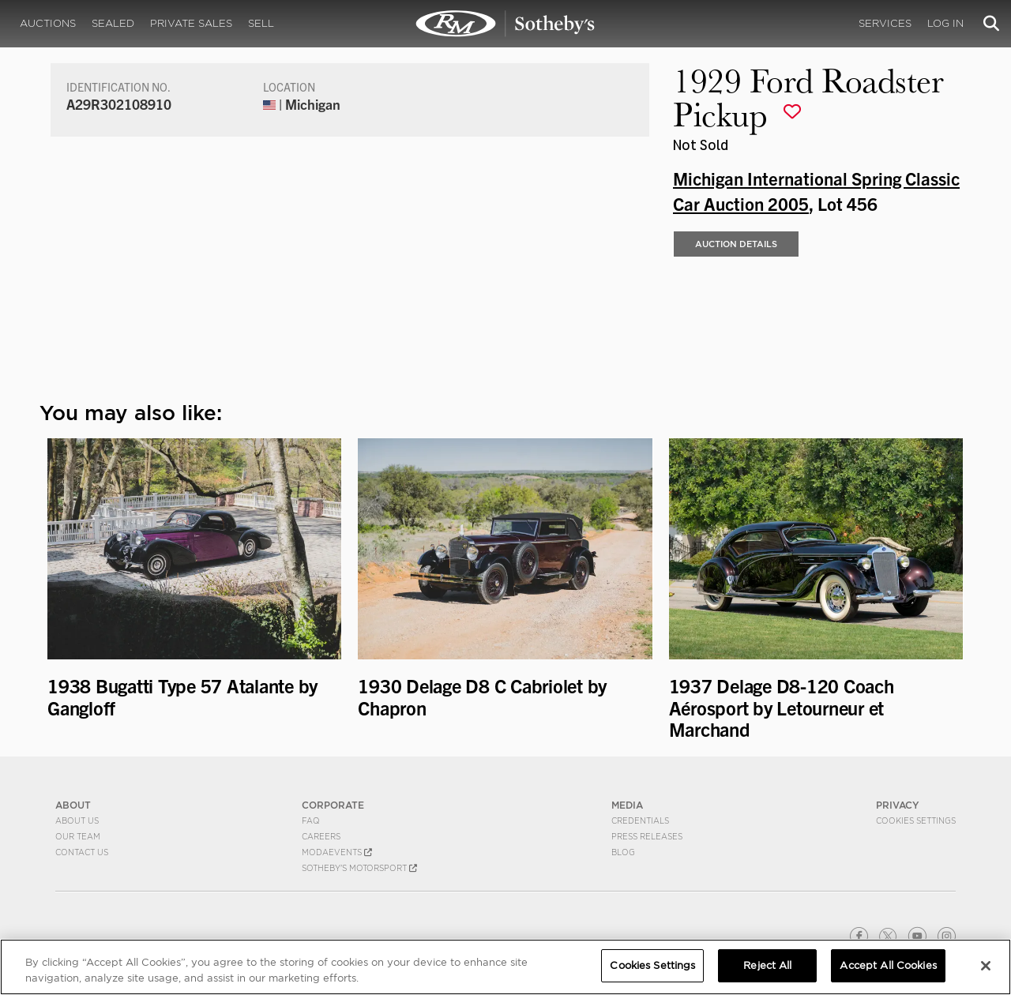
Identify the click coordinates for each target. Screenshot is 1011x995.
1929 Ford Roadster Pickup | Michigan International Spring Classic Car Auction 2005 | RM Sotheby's (505, 23)
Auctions (48, 23)
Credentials (640, 820)
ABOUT (73, 805)
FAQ (311, 820)
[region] (505, 967)
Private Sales (191, 23)
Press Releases (646, 836)
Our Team (77, 836)
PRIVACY (897, 805)
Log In (945, 23)
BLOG (623, 852)
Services (885, 23)
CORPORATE (333, 805)
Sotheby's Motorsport (359, 868)
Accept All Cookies (888, 965)
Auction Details (736, 244)
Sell (261, 23)
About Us (77, 820)
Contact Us (81, 852)
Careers (321, 836)
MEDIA (627, 805)
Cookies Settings (916, 820)
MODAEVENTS (337, 852)
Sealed (113, 23)
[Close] (985, 965)
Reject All (767, 965)
